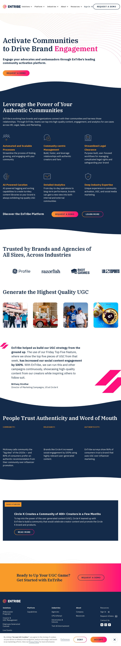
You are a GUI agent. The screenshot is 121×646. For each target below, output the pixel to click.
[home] (12, 7)
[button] (27, 6)
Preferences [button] (65, 639)
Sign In (87, 7)
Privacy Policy (34, 642)
